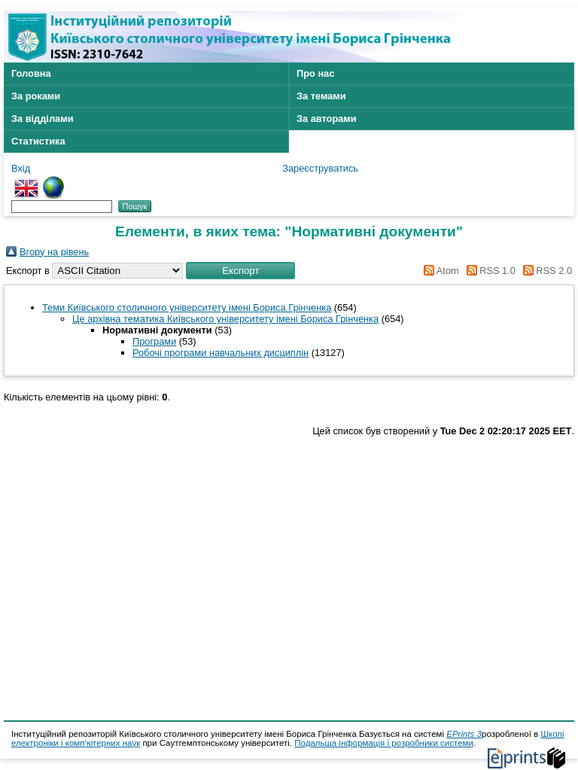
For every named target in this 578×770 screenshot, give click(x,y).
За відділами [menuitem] (42, 118)
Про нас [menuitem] (315, 73)
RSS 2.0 (545, 270)
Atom (439, 270)
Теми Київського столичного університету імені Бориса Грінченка (186, 307)
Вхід (20, 168)
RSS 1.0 (488, 270)
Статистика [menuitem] (38, 141)
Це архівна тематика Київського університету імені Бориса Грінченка (225, 318)
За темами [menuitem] (321, 96)
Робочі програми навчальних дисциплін (220, 352)
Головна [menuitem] (31, 73)
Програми (154, 341)
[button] (240, 270)
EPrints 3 (464, 733)
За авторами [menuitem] (327, 118)
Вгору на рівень (54, 251)
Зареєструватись (320, 168)
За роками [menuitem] (35, 96)
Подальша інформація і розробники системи (383, 742)
